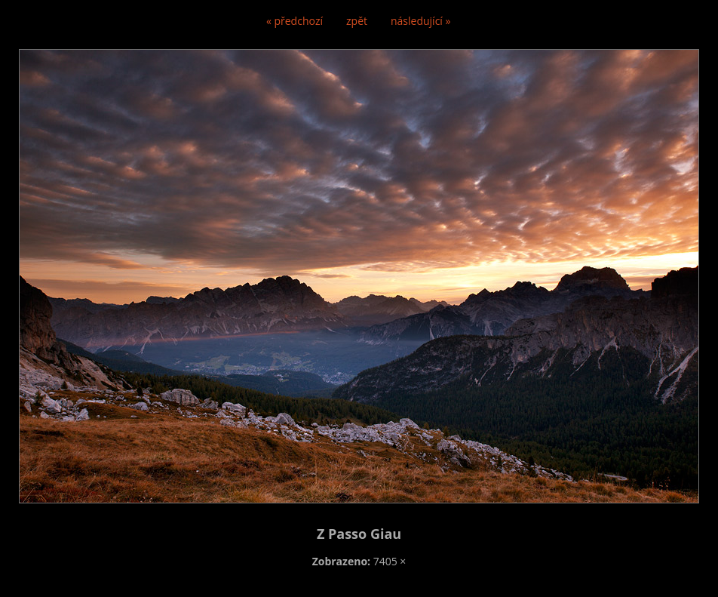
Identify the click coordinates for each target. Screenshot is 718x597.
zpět (356, 21)
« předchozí (294, 21)
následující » (420, 21)
